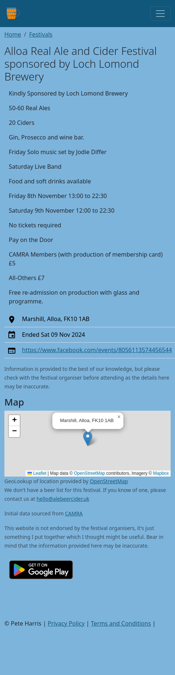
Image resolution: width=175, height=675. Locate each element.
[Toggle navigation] (160, 13)
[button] (87, 438)
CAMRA (74, 513)
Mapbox (161, 473)
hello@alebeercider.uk (63, 498)
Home (12, 34)
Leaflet (36, 473)
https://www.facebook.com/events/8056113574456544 (97, 350)
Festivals (40, 34)
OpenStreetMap (89, 473)
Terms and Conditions (121, 623)
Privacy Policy (66, 623)
